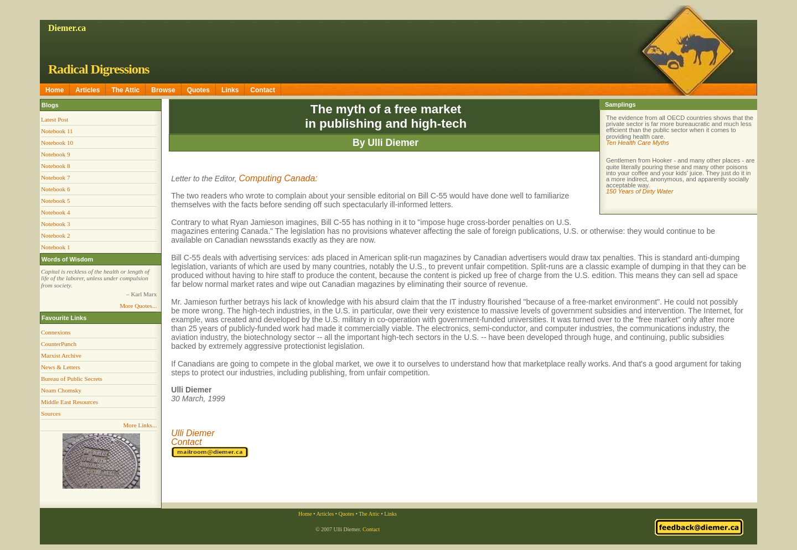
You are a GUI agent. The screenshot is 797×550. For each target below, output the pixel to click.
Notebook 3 (55, 224)
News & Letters (60, 367)
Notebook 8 (55, 166)
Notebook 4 (55, 212)
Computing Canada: (278, 178)
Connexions (55, 332)
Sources (50, 413)
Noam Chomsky (61, 390)
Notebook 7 (55, 177)
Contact (262, 90)
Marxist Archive (61, 355)
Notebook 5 (55, 200)
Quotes (198, 90)
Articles (87, 90)
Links (230, 90)
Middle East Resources (69, 402)
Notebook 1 (55, 247)
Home (54, 90)
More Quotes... (138, 305)
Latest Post (54, 119)
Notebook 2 (55, 235)
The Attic (125, 90)
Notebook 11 (57, 131)
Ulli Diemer (192, 433)
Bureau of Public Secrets (71, 378)
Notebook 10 (57, 142)
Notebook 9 (55, 154)
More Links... (140, 425)
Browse (163, 90)
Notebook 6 (55, 189)
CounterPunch (58, 344)
